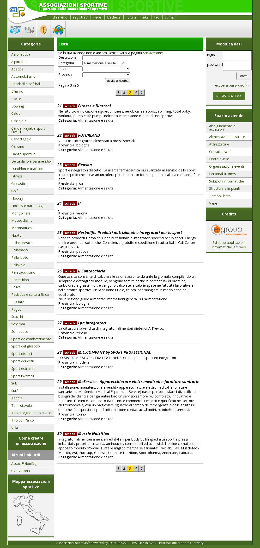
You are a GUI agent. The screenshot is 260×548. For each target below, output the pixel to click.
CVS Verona (20, 470)
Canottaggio (21, 139)
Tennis (16, 398)
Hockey (17, 198)
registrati (80, 17)
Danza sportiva (23, 154)
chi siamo (60, 17)
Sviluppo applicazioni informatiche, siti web (229, 243)
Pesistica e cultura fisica (30, 294)
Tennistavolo (21, 405)
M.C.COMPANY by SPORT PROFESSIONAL (107, 352)
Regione (64, 69)
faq (156, 17)
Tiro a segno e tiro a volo (31, 412)
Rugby (16, 309)
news (97, 17)
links (145, 17)
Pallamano (19, 250)
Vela (14, 427)
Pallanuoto (19, 257)
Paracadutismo (23, 272)
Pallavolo (18, 265)
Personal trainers (222, 173)
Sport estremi (22, 368)
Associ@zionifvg (24, 463)
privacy (198, 543)
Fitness (17, 176)
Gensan (77, 164)
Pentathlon (20, 279)
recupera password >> (232, 85)
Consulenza (218, 151)
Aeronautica (20, 54)
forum (131, 17)
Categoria (66, 63)
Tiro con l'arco (22, 420)
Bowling (17, 106)
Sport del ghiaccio (25, 346)
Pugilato (17, 302)
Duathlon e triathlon (27, 168)
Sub (14, 383)
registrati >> (229, 96)
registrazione (153, 52)
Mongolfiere (20, 213)
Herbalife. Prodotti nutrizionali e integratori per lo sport (122, 232)
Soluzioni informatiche (226, 181)
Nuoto (16, 235)
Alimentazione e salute (227, 136)
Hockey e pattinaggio (28, 205)
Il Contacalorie (84, 271)
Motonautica (21, 228)
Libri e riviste (219, 159)
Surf (14, 390)
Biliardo (17, 91)
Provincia (65, 74)
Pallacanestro (22, 242)
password (214, 64)
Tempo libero (220, 196)
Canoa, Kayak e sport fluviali (28, 130)
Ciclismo (17, 146)
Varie (213, 203)
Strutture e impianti (224, 188)
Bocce (16, 98)
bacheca (114, 17)
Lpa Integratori (84, 323)
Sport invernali (22, 376)
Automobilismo (23, 76)
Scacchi (17, 316)
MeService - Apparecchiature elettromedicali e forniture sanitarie (131, 381)
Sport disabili (21, 353)
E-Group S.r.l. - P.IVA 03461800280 (132, 543)
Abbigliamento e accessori (222, 128)
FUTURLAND (81, 135)
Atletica (17, 69)
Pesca (16, 287)
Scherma (18, 324)
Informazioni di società (174, 543)
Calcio (16, 113)
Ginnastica (19, 183)
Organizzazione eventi (226, 166)
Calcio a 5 (18, 121)
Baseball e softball (26, 84)
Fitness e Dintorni (87, 105)
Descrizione (67, 57)
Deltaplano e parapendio (31, 161)
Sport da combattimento (31, 339)
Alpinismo (19, 61)
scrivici (170, 17)
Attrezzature (219, 144)
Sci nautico (19, 331)
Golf (14, 191)
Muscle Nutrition (86, 433)
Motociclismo (22, 220)
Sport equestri (22, 361)
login (211, 55)
